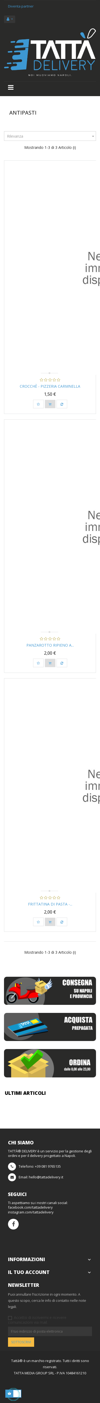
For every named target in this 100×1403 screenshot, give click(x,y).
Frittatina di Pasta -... (50, 904)
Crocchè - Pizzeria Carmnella (50, 386)
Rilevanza (51, 136)
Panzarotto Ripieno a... (50, 645)
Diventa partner (21, 6)
